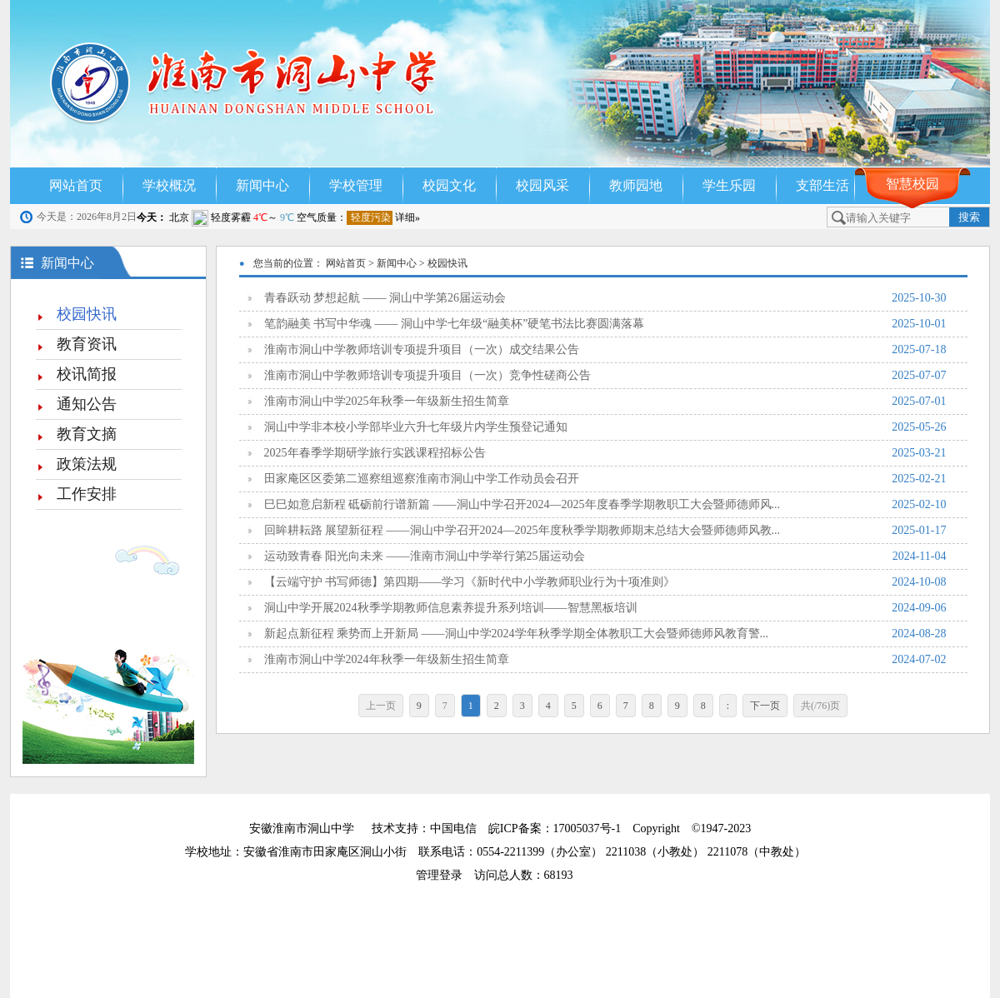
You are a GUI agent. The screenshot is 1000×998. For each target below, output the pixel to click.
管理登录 (445, 875)
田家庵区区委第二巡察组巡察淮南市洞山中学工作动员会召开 (605, 479)
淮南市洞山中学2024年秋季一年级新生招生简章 (605, 659)
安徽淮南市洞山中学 (301, 828)
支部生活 (822, 185)
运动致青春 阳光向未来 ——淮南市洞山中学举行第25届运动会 (605, 556)
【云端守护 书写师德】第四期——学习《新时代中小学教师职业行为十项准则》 (605, 582)
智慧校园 (912, 184)
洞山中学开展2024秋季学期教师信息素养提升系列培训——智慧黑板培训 (605, 608)
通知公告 (87, 404)
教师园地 (635, 185)
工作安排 (87, 494)
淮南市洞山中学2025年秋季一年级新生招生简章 (605, 401)
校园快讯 (87, 314)
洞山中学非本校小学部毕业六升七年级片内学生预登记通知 (605, 427)
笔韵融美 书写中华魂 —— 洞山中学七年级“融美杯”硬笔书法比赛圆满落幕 (605, 324)
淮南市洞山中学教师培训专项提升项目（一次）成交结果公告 (605, 349)
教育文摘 (87, 434)
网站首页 (75, 185)
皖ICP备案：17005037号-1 (556, 828)
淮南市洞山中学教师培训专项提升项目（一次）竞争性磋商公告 (605, 375)
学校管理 (355, 185)
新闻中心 (262, 185)
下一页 (765, 705)
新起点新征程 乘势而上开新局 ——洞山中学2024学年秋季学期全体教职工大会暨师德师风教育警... (605, 633)
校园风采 (542, 185)
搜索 (969, 217)
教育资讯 (87, 344)
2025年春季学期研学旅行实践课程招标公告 (605, 453)
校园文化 (449, 185)
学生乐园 (729, 185)
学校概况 (169, 185)
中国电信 (453, 828)
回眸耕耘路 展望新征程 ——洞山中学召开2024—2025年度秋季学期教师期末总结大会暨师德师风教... (605, 530)
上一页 (381, 705)
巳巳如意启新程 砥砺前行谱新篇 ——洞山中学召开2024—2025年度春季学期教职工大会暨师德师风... (605, 504)
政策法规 (87, 464)
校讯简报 (87, 374)
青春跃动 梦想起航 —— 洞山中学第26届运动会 (605, 298)
